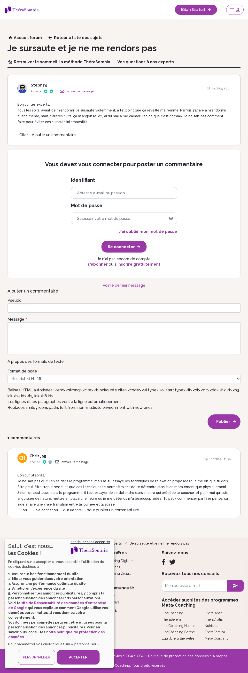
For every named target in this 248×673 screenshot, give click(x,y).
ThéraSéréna (171, 619)
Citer (23, 135)
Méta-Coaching (217, 638)
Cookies (115, 656)
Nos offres (116, 552)
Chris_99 (38, 456)
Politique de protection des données (178, 656)
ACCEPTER (78, 657)
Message (16, 319)
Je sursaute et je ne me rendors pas (159, 543)
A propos (220, 656)
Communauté (119, 587)
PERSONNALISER (36, 657)
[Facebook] (163, 562)
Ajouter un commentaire (54, 135)
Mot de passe (86, 205)
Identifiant (83, 180)
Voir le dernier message (124, 285)
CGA (129, 656)
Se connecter (47, 510)
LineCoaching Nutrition (179, 626)
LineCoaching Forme (178, 632)
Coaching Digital (118, 573)
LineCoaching (172, 613)
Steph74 (39, 85)
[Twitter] (172, 562)
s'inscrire (75, 510)
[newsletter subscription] (235, 586)
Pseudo (15, 300)
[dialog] (59, 603)
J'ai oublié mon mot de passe (148, 231)
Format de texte (22, 371)
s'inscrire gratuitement (137, 264)
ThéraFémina (215, 632)
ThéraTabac (214, 613)
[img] (171, 218)
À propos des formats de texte (36, 361)
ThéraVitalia (214, 619)
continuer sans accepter (90, 542)
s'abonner (98, 264)
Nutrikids (211, 626)
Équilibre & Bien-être (178, 638)
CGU (140, 656)
